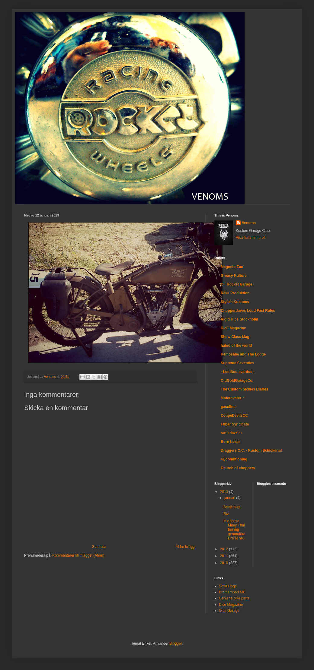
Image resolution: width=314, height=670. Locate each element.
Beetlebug (231, 507)
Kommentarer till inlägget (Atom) (78, 555)
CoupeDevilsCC (234, 415)
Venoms (249, 223)
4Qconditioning (234, 459)
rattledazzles (231, 433)
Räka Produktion (235, 293)
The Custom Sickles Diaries (244, 389)
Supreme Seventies (237, 363)
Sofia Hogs (228, 586)
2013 (224, 492)
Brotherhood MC (232, 592)
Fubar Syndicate (235, 424)
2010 (224, 563)
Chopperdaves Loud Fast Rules (248, 310)
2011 (224, 556)
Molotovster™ (233, 398)
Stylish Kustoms (235, 302)
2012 (224, 549)
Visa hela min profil (251, 237)
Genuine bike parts (234, 598)
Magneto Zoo (232, 267)
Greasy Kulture (234, 275)
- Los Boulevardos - (238, 372)
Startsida (99, 547)
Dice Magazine (231, 604)
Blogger (175, 643)
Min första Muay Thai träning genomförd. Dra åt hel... (235, 530)
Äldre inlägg (185, 547)
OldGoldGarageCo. (237, 380)
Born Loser (230, 442)
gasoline (228, 407)
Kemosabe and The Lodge (243, 354)
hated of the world (236, 345)
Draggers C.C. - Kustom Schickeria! (251, 450)
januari (230, 498)
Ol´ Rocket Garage (236, 284)
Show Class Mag (235, 337)
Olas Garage (229, 610)
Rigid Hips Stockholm (239, 319)
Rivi (226, 514)
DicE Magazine (233, 328)
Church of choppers (238, 468)
